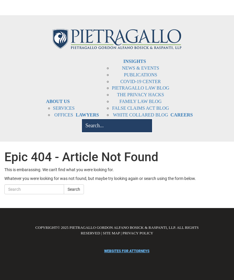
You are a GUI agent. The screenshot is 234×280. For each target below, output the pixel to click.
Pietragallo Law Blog (140, 87)
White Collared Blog (140, 114)
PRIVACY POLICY (138, 233)
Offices (63, 114)
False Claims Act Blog (140, 108)
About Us (58, 101)
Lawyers (87, 114)
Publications (140, 74)
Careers (182, 114)
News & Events (140, 68)
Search (74, 189)
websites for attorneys (126, 251)
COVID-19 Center (140, 81)
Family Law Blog (140, 101)
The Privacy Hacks (140, 94)
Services (64, 108)
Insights (134, 61)
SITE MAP (111, 233)
